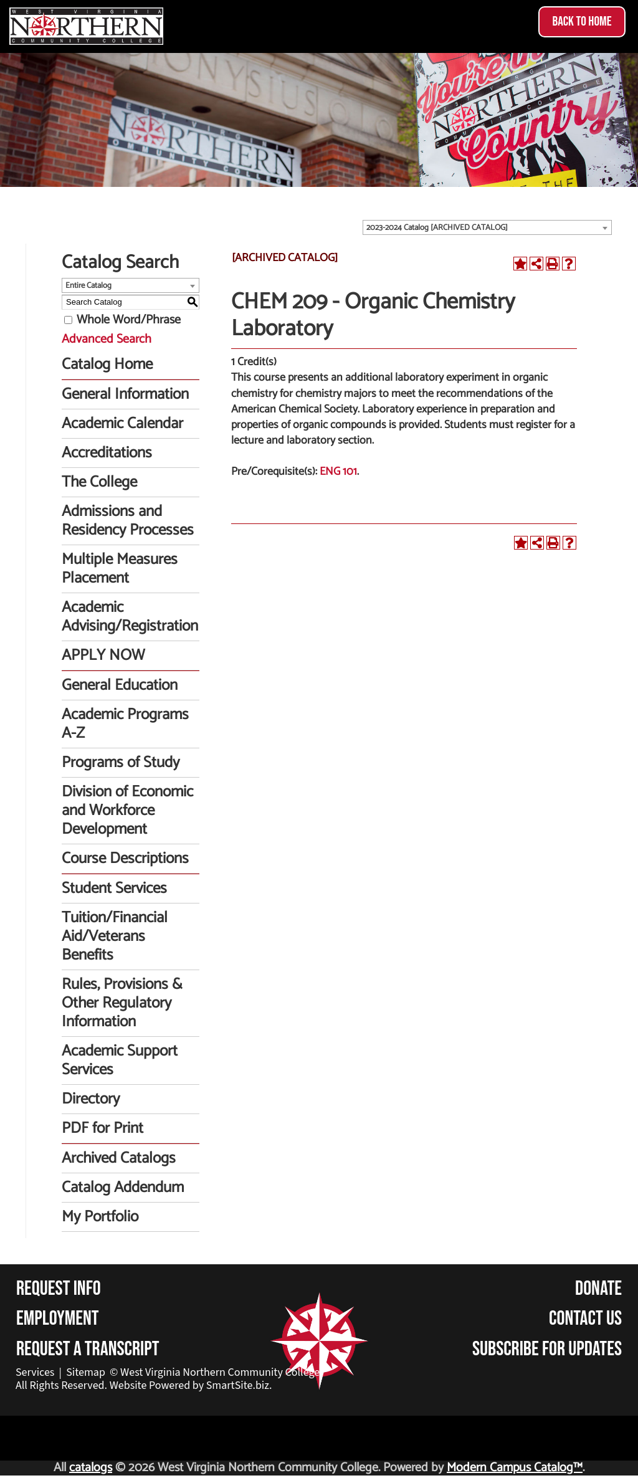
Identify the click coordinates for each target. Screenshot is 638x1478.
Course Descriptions (125, 859)
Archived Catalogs (119, 1158)
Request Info (58, 1289)
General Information (125, 394)
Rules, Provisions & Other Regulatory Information (122, 1003)
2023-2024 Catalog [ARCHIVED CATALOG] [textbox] (437, 227)
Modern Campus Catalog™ (515, 1467)
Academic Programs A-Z (125, 724)
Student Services (114, 888)
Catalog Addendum (123, 1188)
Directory (91, 1099)
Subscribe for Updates (547, 1349)
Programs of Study (120, 763)
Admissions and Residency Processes (128, 520)
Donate (598, 1289)
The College (99, 482)
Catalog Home (107, 364)
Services (35, 1372)
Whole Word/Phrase (129, 320)
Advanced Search (106, 339)
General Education (120, 685)
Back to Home (581, 21)
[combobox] (487, 227)
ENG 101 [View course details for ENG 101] (338, 471)
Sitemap (85, 1372)
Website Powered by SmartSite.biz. (191, 1385)
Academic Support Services (120, 1060)
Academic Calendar (122, 424)
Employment (57, 1319)
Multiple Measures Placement (120, 568)
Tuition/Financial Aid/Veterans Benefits (115, 936)
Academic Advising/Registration (130, 616)
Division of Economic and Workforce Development (127, 810)
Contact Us (585, 1319)
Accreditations (107, 453)
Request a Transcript (88, 1349)
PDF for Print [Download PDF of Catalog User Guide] (102, 1128)
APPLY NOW (103, 655)
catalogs (90, 1467)
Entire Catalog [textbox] (88, 285)
